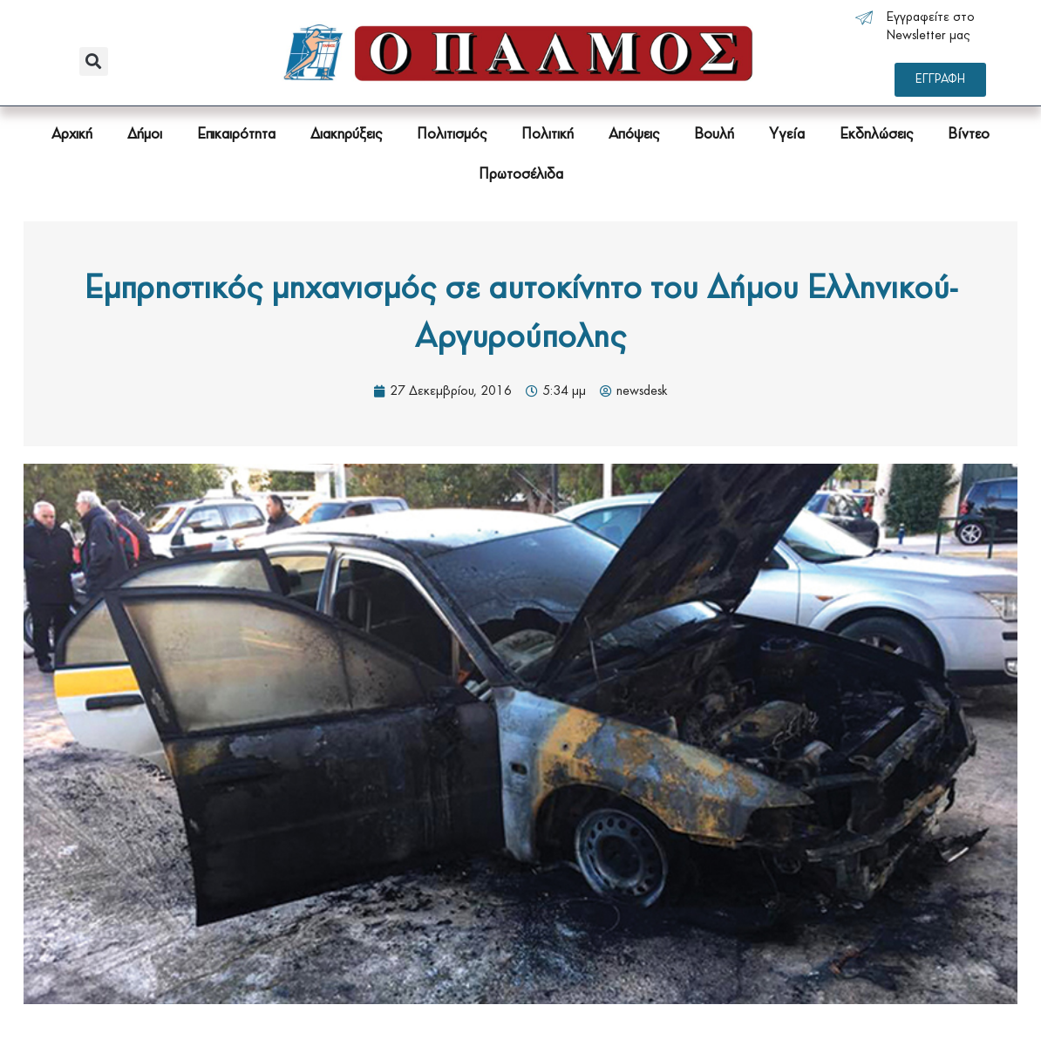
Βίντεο (969, 134)
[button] (93, 61)
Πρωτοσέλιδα (521, 174)
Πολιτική (547, 134)
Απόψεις (634, 134)
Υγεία (787, 134)
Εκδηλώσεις (876, 134)
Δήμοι (144, 134)
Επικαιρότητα (236, 134)
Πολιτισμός (451, 134)
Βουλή (714, 134)
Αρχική (71, 134)
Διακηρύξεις (346, 134)
